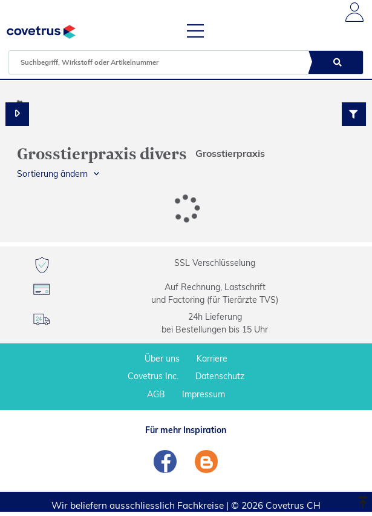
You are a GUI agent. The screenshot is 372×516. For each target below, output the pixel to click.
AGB (156, 394)
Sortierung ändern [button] (52, 173)
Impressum (203, 394)
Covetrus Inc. (153, 376)
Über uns (162, 358)
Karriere (212, 358)
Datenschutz (219, 376)
